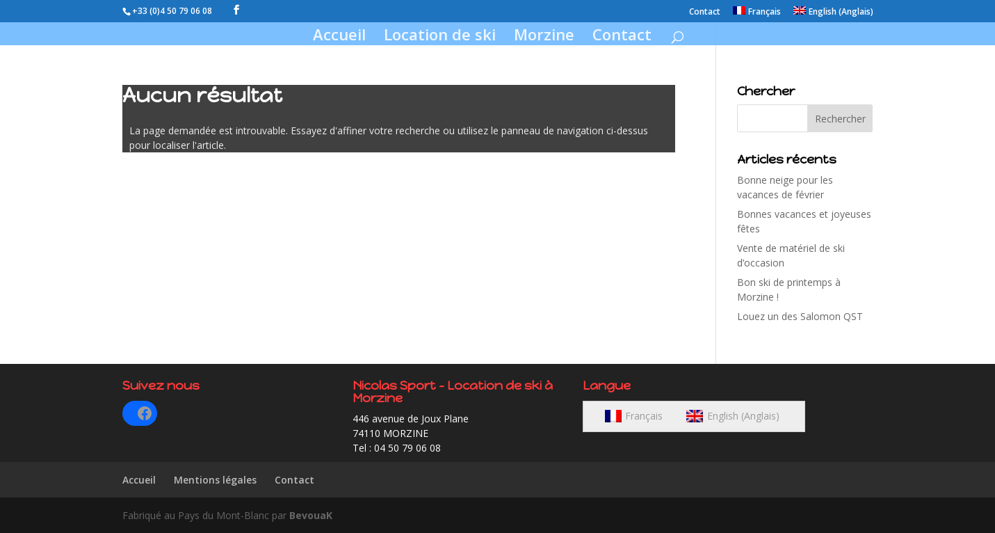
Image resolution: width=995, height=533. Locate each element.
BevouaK (310, 515)
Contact (704, 12)
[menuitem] (757, 14)
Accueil (339, 37)
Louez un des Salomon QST (800, 316)
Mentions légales (215, 479)
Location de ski (440, 37)
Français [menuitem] (644, 415)
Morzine (544, 37)
